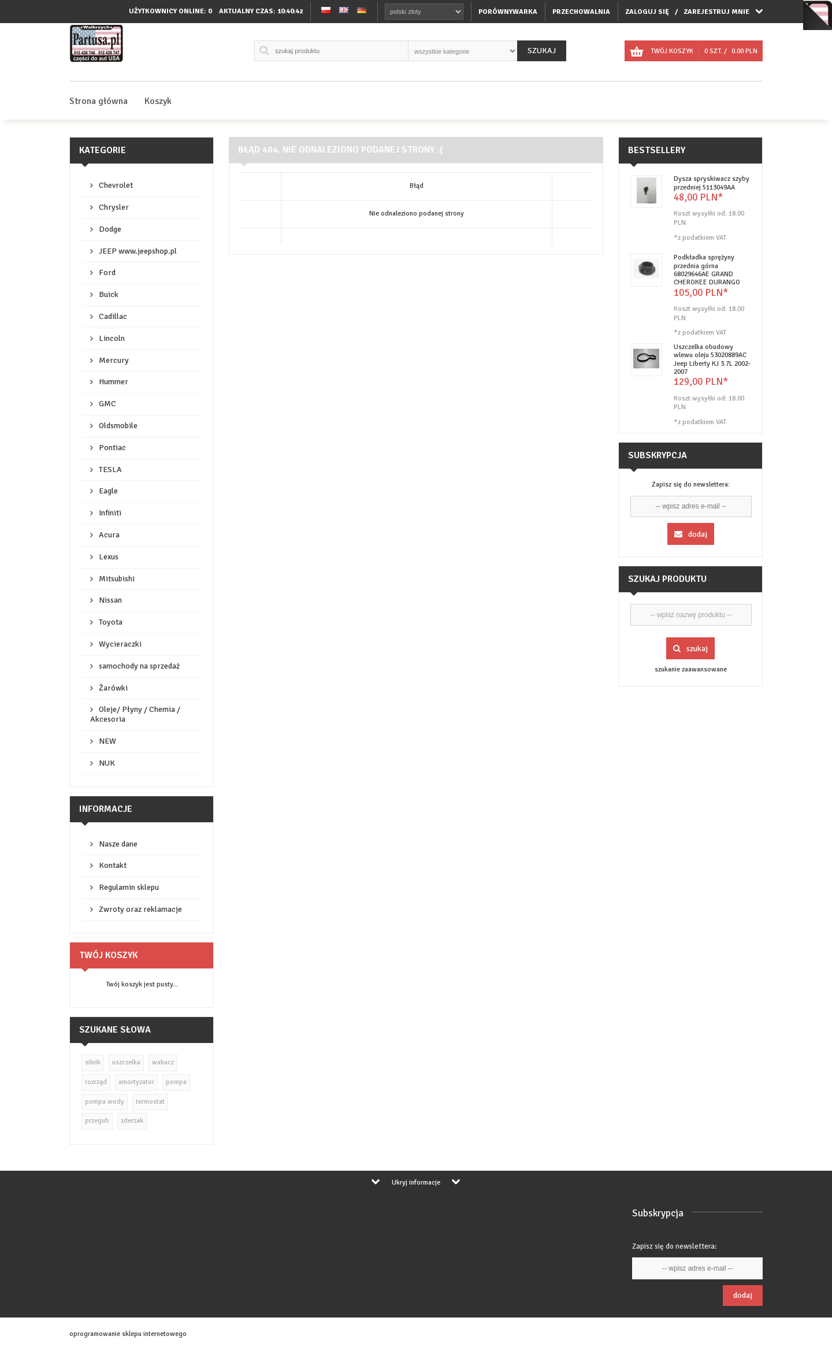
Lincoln (112, 338)
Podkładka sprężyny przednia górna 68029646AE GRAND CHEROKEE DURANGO (707, 270)
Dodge (110, 229)
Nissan (110, 600)
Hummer (113, 382)
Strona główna (98, 101)
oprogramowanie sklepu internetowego (128, 1334)
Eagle (108, 491)
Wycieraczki (120, 644)
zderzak (132, 1120)
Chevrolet (116, 185)
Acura (109, 535)
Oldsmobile (118, 425)
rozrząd (96, 1082)
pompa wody (104, 1101)
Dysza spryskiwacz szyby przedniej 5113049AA (711, 183)
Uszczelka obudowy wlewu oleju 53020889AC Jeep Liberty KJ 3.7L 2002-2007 (712, 359)
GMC (107, 404)
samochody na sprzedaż (139, 666)
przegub (97, 1120)
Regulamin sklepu (129, 887)
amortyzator (136, 1082)
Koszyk (158, 101)
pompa (176, 1082)
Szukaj (542, 50)
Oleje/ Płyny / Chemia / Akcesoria (135, 714)
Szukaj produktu (667, 579)
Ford (107, 272)
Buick (108, 294)
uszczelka (126, 1062)
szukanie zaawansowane (691, 669)
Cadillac (113, 316)
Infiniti (110, 513)
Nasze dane (118, 844)
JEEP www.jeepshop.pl (138, 251)
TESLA (110, 469)
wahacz (163, 1062)
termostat (150, 1101)
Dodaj (690, 534)
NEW (107, 741)
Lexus (108, 557)
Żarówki (113, 688)
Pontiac (112, 447)
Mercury (114, 360)
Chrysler (114, 207)
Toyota (110, 622)
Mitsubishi (117, 579)
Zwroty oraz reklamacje (140, 909)
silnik (93, 1062)
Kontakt (113, 865)
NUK (107, 763)
